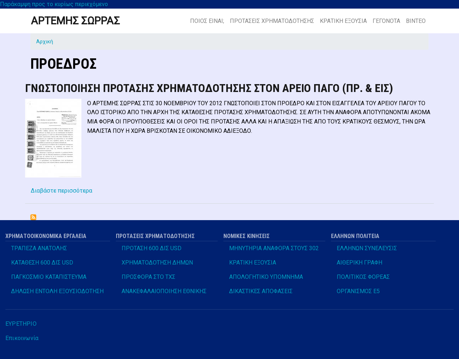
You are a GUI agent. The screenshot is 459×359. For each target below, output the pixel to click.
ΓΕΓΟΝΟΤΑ (386, 21)
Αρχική (44, 41)
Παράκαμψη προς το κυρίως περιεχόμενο (54, 4)
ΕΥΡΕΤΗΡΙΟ (21, 323)
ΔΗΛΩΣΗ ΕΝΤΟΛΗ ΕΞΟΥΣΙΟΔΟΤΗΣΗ (57, 291)
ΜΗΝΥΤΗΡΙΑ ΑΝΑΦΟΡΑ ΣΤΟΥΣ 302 (274, 248)
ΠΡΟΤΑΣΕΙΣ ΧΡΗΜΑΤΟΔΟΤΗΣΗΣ (272, 21)
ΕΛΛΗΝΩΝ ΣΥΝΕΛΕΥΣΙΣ (367, 248)
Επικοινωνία (21, 338)
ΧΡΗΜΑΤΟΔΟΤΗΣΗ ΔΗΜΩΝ (157, 262)
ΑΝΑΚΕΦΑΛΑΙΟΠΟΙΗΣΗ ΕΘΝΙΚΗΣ (164, 291)
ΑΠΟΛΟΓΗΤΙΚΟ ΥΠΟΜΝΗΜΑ (266, 276)
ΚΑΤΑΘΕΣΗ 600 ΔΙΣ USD (42, 262)
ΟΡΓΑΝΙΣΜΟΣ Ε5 (358, 291)
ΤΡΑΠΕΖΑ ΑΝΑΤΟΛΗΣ (39, 248)
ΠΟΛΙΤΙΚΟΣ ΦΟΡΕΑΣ (363, 276)
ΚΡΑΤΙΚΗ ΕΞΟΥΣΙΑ (343, 21)
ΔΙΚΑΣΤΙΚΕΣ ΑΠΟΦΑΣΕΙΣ (261, 291)
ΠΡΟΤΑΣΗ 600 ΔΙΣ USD (151, 248)
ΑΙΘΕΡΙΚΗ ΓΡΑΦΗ (359, 262)
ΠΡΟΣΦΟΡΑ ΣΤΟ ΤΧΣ (148, 276)
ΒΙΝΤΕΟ (416, 21)
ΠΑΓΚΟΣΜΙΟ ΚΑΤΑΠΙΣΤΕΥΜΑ (48, 276)
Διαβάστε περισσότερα (61, 190)
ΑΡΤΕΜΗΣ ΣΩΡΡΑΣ (75, 21)
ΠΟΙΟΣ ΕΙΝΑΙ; (207, 21)
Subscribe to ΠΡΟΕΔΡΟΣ (33, 217)
